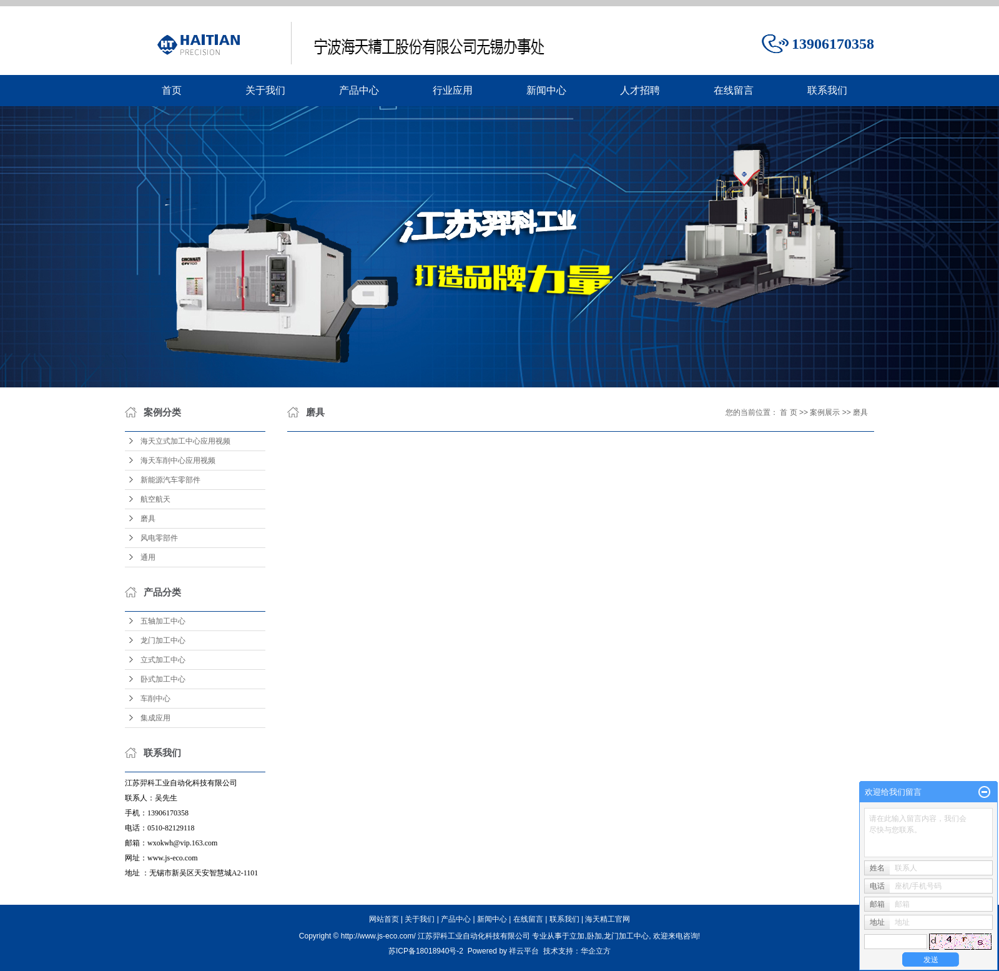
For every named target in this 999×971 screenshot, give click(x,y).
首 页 (788, 412)
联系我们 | (567, 919)
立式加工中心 (162, 659)
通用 (147, 557)
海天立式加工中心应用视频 (185, 441)
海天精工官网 (607, 919)
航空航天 (155, 499)
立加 (576, 936)
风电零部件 (159, 538)
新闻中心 (546, 90)
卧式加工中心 (162, 679)
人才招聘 (640, 90)
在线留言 (734, 90)
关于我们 (265, 90)
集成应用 (155, 718)
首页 (172, 90)
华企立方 (596, 951)
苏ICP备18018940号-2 (425, 951)
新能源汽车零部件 (170, 480)
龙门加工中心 (162, 640)
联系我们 (827, 90)
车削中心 (155, 698)
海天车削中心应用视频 (177, 460)
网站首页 (384, 919)
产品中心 (359, 90)
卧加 (594, 936)
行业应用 (453, 90)
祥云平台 (524, 951)
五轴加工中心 (162, 621)
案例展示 (825, 412)
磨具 (147, 518)
